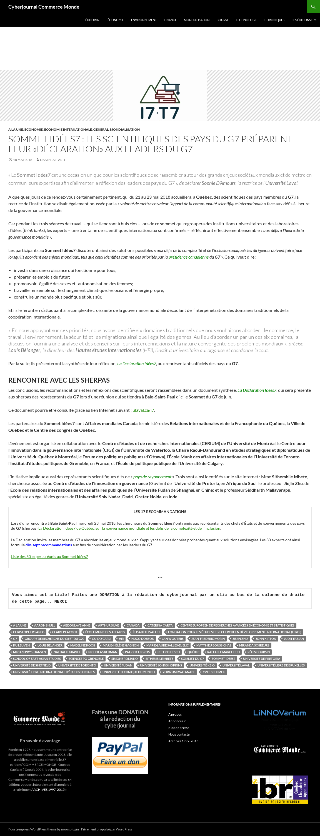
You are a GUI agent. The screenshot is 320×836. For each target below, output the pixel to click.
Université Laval (236, 665)
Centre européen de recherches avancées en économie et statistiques (237, 625)
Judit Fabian (294, 638)
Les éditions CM (304, 20)
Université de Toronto (77, 665)
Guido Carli (101, 638)
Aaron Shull (44, 625)
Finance (170, 20)
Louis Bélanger (50, 645)
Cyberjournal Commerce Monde (43, 7)
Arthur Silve (108, 625)
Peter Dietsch (169, 652)
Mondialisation (196, 20)
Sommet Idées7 (223, 658)
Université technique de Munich (128, 672)
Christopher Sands (28, 632)
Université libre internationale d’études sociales (54, 672)
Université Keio (202, 665)
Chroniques (274, 20)
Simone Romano (124, 658)
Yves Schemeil (214, 672)
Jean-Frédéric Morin (208, 638)
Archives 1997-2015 (183, 741)
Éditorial (92, 20)
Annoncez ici (177, 721)
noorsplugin (70, 829)
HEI (121, 638)
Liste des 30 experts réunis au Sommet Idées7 (49, 556)
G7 (15, 638)
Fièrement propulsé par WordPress (106, 829)
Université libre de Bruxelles (281, 665)
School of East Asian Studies (37, 658)
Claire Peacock (65, 632)
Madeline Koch (82, 645)
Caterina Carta (160, 625)
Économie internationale (68, 129)
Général (101, 129)
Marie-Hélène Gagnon (121, 645)
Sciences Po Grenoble (86, 658)
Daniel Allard (52, 160)
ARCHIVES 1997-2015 (48, 789)
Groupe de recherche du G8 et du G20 (54, 638)
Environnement (144, 20)
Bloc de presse (178, 728)
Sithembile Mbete (159, 658)
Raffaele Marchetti (223, 652)
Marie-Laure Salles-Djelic (167, 645)
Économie (116, 20)
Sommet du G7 (192, 658)
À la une (15, 129)
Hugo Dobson (142, 638)
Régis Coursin (259, 652)
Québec (193, 652)
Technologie (246, 20)
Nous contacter (179, 734)
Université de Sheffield (32, 665)
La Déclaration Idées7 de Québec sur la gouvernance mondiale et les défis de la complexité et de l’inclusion (129, 528)
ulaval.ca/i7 (143, 410)
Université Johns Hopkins (161, 665)
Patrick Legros (137, 652)
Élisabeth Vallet (146, 632)
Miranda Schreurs (254, 645)
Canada (133, 625)
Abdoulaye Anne (76, 625)
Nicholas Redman (102, 652)
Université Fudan (118, 665)
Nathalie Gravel (67, 652)
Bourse (223, 20)
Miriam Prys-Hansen (29, 652)
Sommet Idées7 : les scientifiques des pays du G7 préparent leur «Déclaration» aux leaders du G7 (150, 144)
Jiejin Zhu (240, 638)
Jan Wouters (173, 638)
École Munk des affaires (105, 632)
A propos (175, 714)
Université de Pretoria (261, 658)
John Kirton (266, 638)
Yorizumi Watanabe (178, 672)
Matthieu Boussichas (213, 645)
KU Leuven (21, 645)
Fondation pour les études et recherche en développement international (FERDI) (234, 632)
